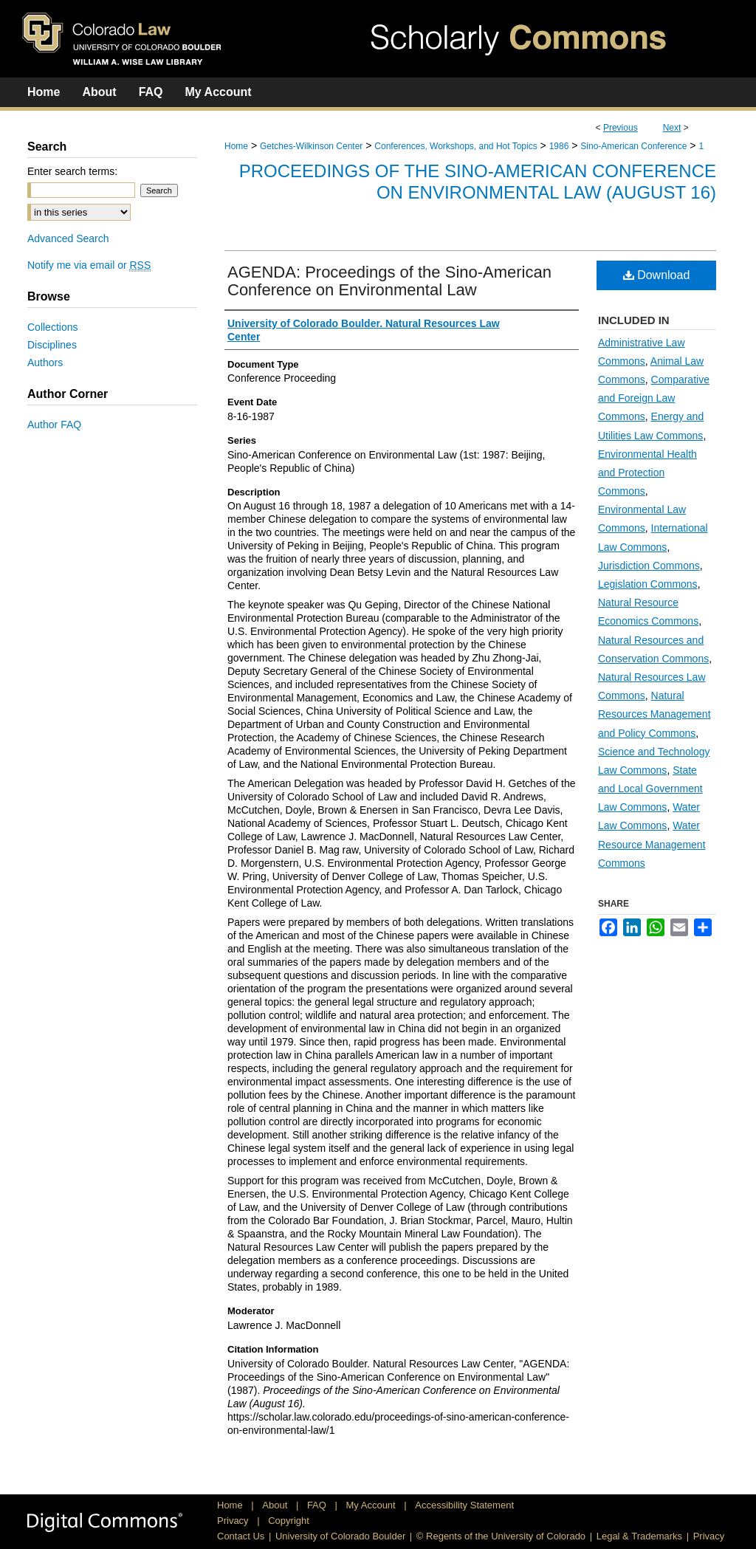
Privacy (234, 1520)
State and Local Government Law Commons (650, 788)
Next (672, 128)
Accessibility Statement (464, 1505)
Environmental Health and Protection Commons (647, 472)
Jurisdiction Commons (649, 565)
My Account (372, 1505)
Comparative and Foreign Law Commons (653, 398)
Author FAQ (54, 424)
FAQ (318, 1505)
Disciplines (52, 345)
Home (236, 146)
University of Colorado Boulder (340, 1536)
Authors (45, 362)
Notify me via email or (89, 265)
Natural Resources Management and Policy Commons (654, 714)
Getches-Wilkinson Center (311, 146)
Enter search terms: (72, 171)
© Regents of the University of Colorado (500, 1536)
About (276, 1505)
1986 (559, 146)
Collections (52, 327)
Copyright (288, 1520)
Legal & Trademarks (639, 1536)
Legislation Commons (648, 584)
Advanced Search (68, 238)
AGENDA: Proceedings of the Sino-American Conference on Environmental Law (389, 281)
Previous (620, 128)
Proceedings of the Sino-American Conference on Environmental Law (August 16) (477, 181)
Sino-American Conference (633, 146)
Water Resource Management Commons (652, 844)
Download (656, 275)
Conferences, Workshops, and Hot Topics (455, 146)
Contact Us (240, 1536)
